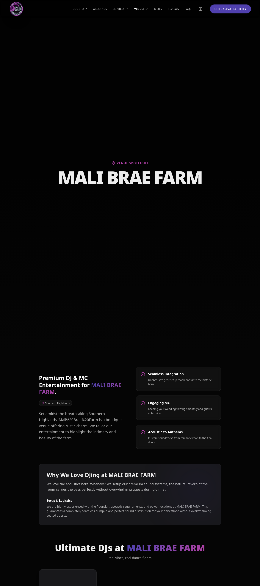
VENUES (141, 9)
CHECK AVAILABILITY (230, 9)
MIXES (158, 9)
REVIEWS (173, 9)
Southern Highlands (55, 403)
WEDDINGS (100, 9)
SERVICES (120, 9)
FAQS (188, 9)
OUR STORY (80, 9)
